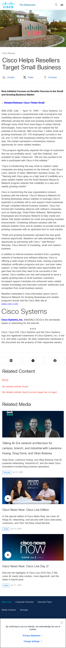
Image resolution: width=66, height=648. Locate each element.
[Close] (61, 622)
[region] (33, 633)
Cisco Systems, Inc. (12, 320)
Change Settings (32, 641)
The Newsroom (27, 5)
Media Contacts (9, 610)
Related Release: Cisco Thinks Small (24, 103)
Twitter (28, 78)
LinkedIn (8, 78)
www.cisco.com (9, 304)
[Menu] (62, 5)
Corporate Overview (24, 602)
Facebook (50, 78)
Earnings (24, 610)
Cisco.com (6, 602)
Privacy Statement (31, 635)
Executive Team (45, 602)
